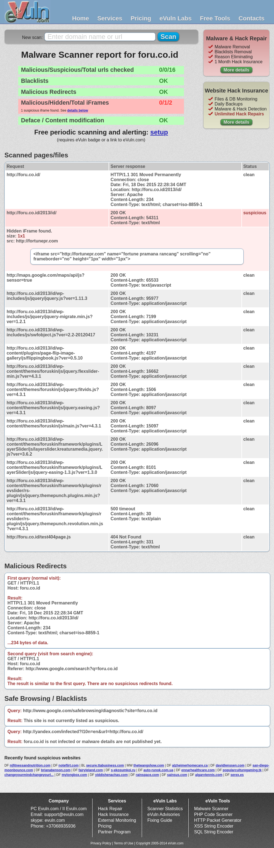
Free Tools (215, 18)
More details (236, 70)
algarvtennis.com (209, 775)
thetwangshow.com (148, 765)
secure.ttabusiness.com (105, 765)
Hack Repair (110, 808)
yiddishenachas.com (111, 775)
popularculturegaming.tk (242, 770)
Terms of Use (123, 843)
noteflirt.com (69, 765)
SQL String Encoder (213, 831)
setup (159, 132)
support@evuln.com (64, 814)
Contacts (251, 18)
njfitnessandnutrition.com (30, 765)
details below (77, 110)
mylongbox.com (74, 775)
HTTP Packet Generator (217, 820)
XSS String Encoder (213, 826)
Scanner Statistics (165, 808)
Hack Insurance (113, 814)
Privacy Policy (101, 843)
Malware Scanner (211, 808)
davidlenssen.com (230, 765)
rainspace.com (147, 775)
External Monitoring (117, 820)
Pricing (141, 18)
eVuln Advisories (163, 814)
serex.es (237, 775)
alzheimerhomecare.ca (190, 765)
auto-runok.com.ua (158, 770)
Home (80, 18)
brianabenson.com (55, 770)
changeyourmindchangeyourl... (29, 775)
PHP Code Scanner (213, 814)
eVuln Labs (175, 18)
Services (109, 18)
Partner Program (114, 831)
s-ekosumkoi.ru (123, 770)
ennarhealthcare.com (198, 770)
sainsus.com (177, 775)
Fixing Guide (159, 820)
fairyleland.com (90, 770)
